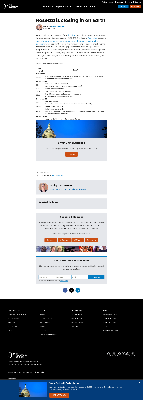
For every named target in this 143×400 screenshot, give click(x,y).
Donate (135, 6)
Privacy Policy (64, 280)
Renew (128, 2)
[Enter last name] (63, 277)
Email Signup (77, 318)
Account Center (14, 372)
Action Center (77, 314)
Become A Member (79, 322)
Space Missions (14, 318)
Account (118, 2)
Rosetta (71, 35)
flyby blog (92, 38)
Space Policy (13, 326)
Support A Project (110, 318)
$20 (78, 240)
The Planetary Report (48, 334)
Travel (105, 326)
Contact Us (27, 372)
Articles (60, 176)
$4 (51, 240)
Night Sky (11, 322)
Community (108, 2)
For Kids (11, 330)
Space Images (45, 322)
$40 (91, 240)
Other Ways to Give (111, 330)
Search (137, 2)
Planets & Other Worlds (17, 314)
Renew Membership (111, 314)
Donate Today (59, 395)
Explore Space (63, 6)
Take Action (80, 6)
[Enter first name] (47, 277)
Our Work (48, 6)
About (93, 6)
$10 (64, 240)
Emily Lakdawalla (61, 185)
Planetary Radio (46, 318)
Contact (75, 326)
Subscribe (96, 277)
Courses (43, 330)
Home (53, 176)
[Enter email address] (80, 277)
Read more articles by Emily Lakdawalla (68, 189)
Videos (42, 326)
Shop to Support (110, 322)
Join (123, 6)
